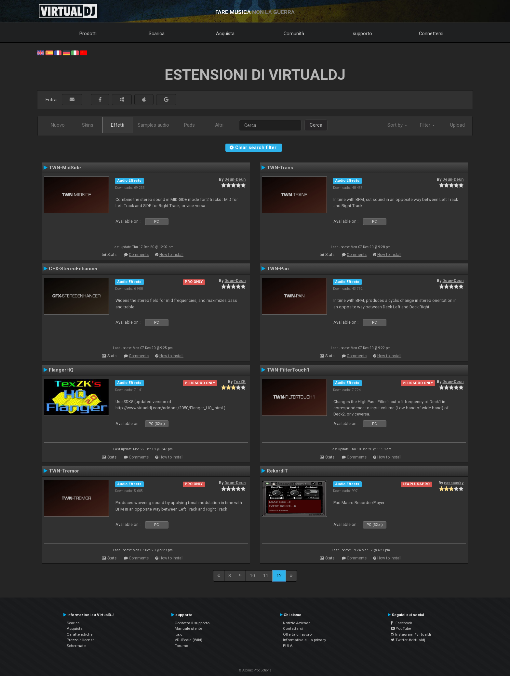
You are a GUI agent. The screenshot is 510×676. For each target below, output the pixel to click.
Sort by (397, 125)
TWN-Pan (278, 269)
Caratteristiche (79, 634)
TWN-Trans (280, 168)
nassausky (453, 483)
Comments (139, 254)
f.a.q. (179, 634)
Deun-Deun (235, 179)
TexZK (240, 381)
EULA (288, 645)
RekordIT (277, 471)
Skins (87, 125)
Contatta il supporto (192, 623)
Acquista (225, 33)
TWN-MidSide (65, 168)
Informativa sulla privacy (304, 640)
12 (279, 576)
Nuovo (58, 125)
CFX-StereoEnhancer (73, 269)
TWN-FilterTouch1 (288, 370)
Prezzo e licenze (80, 640)
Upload (457, 125)
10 (252, 576)
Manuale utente (188, 628)
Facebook (401, 623)
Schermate (76, 645)
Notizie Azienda (297, 623)
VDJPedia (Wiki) (188, 640)
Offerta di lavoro (297, 634)
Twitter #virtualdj (408, 640)
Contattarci (293, 628)
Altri (219, 125)
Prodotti (88, 33)
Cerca (316, 125)
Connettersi (431, 33)
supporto (362, 33)
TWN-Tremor (64, 471)
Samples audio (153, 125)
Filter (427, 125)
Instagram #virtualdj (411, 634)
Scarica (157, 33)
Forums (181, 645)
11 (265, 576)
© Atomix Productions (255, 670)
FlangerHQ (61, 370)
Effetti (117, 125)
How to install (171, 254)
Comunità (294, 33)
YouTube (401, 628)
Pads (189, 125)
